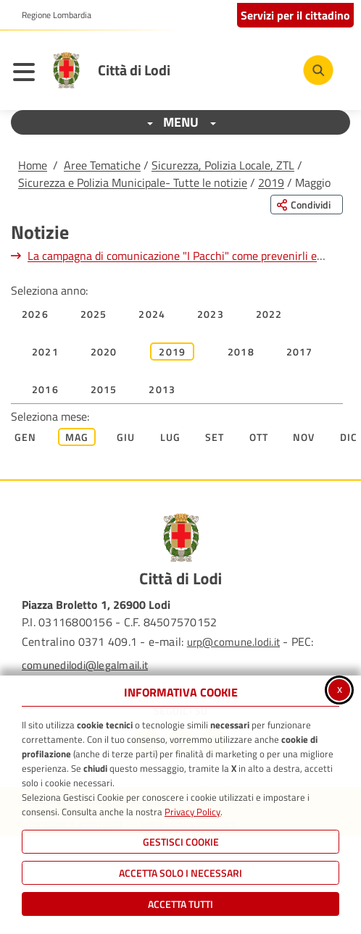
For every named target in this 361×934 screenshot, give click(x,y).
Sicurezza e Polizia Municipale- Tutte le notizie (132, 182)
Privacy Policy (192, 811)
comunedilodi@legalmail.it (85, 665)
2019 (271, 182)
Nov (304, 437)
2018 (241, 351)
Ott (259, 437)
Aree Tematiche (102, 165)
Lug (170, 437)
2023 (210, 313)
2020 (104, 351)
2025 (93, 313)
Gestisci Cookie (181, 841)
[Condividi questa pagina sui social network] (306, 204)
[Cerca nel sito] (318, 70)
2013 (162, 389)
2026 (35, 313)
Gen (25, 437)
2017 (299, 351)
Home (32, 165)
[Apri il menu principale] (27, 73)
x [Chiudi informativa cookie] (339, 688)
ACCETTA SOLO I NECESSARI (180, 872)
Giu (126, 437)
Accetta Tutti (180, 904)
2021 (45, 351)
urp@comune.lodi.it (233, 642)
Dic (349, 437)
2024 (151, 313)
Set (215, 437)
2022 (269, 313)
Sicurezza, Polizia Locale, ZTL (223, 165)
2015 (104, 389)
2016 (45, 389)
